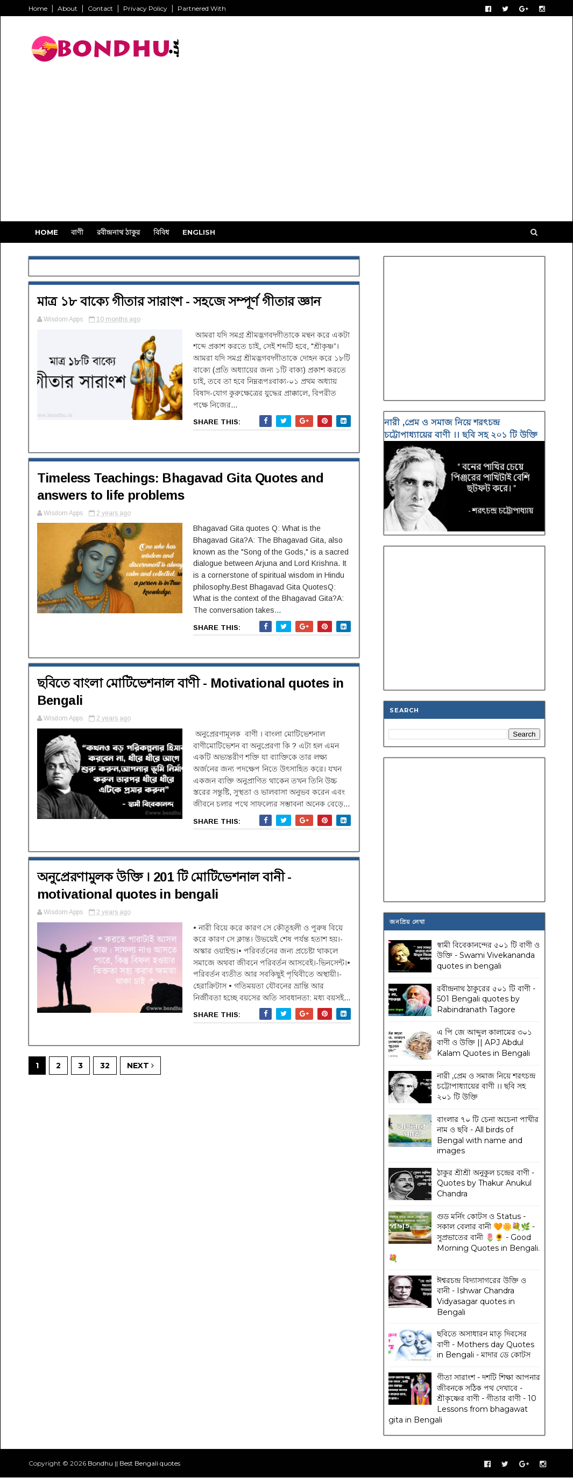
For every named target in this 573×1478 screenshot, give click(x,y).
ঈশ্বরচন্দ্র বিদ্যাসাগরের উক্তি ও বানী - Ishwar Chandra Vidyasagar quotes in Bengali (481, 1296)
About (67, 8)
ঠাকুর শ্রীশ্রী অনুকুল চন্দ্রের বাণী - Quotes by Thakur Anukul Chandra (485, 1183)
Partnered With (202, 8)
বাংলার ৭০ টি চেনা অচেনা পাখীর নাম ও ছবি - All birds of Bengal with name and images (488, 1135)
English (198, 232)
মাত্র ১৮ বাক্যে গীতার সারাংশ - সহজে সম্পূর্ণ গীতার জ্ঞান (179, 301)
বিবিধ (161, 232)
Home (38, 8)
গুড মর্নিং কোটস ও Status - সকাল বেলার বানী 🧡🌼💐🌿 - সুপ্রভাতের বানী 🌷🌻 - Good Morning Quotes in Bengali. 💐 (464, 1237)
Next (140, 1065)
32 (105, 1065)
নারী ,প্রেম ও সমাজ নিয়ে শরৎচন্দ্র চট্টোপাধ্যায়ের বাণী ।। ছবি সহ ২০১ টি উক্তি (486, 1086)
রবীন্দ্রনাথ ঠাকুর (118, 232)
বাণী (77, 232)
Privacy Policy (145, 8)
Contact (100, 8)
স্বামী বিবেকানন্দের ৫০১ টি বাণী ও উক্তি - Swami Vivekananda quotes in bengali (488, 955)
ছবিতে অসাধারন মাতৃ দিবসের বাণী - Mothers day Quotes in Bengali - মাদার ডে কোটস (485, 1344)
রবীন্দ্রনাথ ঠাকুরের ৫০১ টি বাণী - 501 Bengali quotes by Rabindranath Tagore (486, 999)
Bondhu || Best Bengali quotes (134, 1463)
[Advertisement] (349, 146)
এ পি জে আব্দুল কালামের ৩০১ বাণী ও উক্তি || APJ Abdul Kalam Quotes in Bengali (484, 1042)
